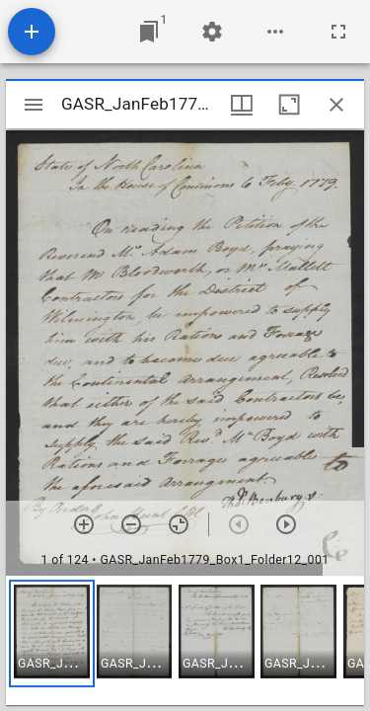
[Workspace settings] (212, 31)
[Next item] (286, 524)
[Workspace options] (275, 31)
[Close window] (336, 104)
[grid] (185, 641)
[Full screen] (338, 31)
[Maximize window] (289, 104)
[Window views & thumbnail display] (241, 104)
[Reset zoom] (178, 524)
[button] (52, 633)
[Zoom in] (84, 524)
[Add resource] (31, 31)
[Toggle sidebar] (33, 104)
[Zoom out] (131, 524)
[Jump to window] (149, 31)
